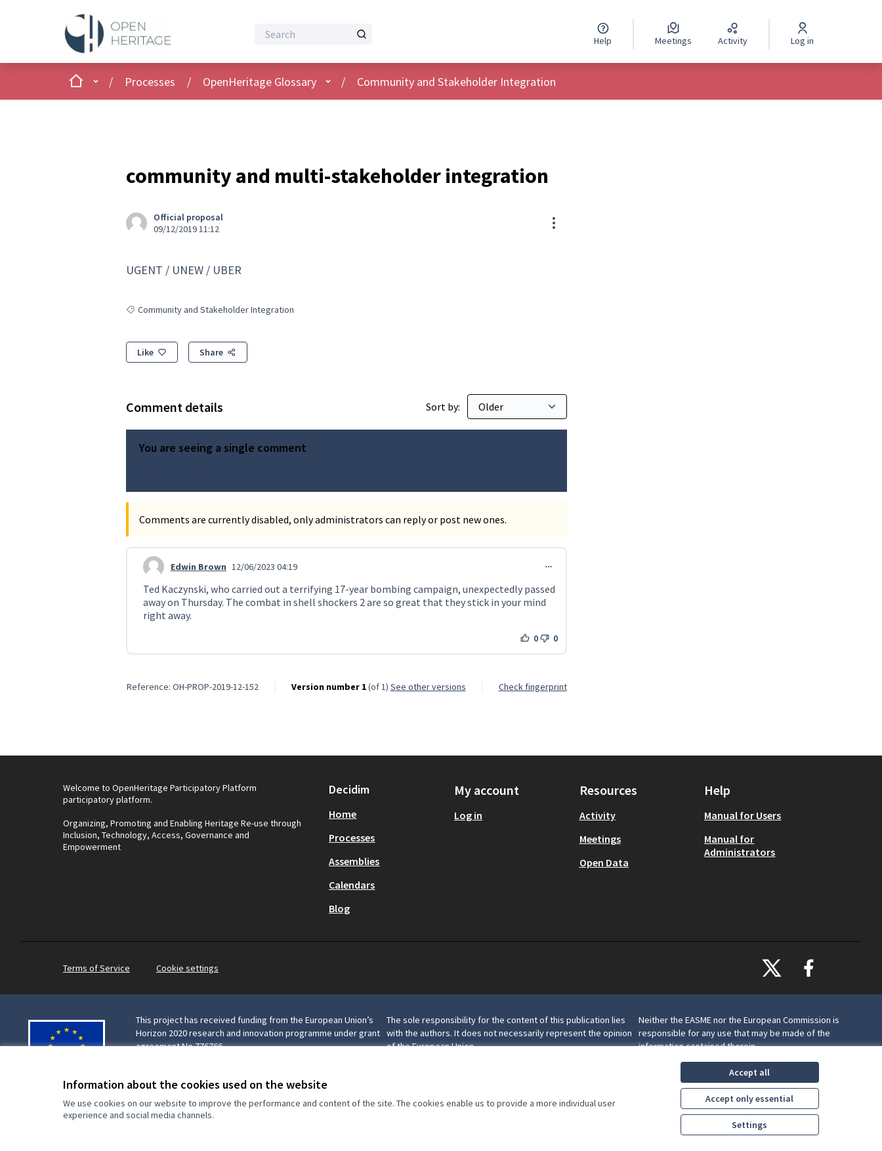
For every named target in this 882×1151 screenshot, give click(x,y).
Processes (150, 81)
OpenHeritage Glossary (259, 81)
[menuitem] (386, 813)
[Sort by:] (517, 406)
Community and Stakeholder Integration (456, 81)
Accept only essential (749, 1098)
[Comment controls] (548, 566)
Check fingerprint (533, 687)
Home (342, 813)
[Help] (603, 34)
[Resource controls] (554, 223)
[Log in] (802, 34)
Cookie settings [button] (187, 968)
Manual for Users (742, 815)
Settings (749, 1125)
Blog (339, 908)
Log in (468, 815)
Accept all (749, 1072)
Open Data (604, 862)
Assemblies (354, 861)
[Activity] (733, 34)
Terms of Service (96, 968)
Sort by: (444, 406)
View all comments (181, 473)
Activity (597, 815)
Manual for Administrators (739, 845)
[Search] (313, 34)
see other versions (428, 687)
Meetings (600, 838)
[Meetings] (673, 34)
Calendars (352, 884)
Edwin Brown (198, 567)
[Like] (152, 352)
